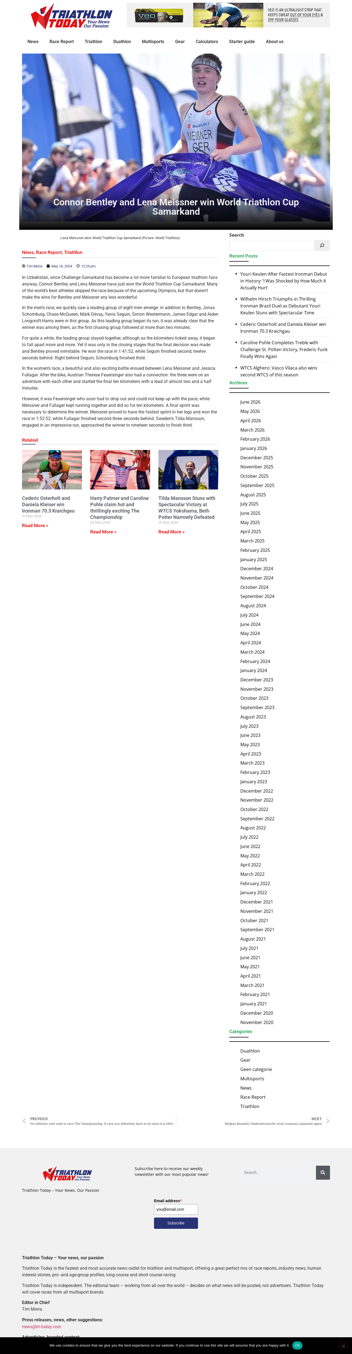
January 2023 (253, 782)
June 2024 (250, 624)
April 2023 (250, 754)
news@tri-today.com (41, 1326)
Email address (168, 1201)
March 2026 (252, 430)
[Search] (322, 245)
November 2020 (256, 1022)
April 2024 (250, 643)
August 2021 (253, 939)
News (33, 41)
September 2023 (257, 707)
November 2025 (256, 467)
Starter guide (242, 41)
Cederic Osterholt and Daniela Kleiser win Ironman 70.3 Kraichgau (48, 504)
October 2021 (254, 920)
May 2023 (250, 745)
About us (275, 41)
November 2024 (256, 578)
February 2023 (255, 772)
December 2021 (256, 902)
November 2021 (256, 911)
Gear (180, 41)
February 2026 (255, 439)
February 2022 (255, 883)
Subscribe (176, 1223)
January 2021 (253, 1004)
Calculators (207, 41)
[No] (343, 1345)
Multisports (153, 41)
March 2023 (252, 763)
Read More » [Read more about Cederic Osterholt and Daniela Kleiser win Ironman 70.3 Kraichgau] (35, 525)
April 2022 (250, 865)
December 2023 (256, 680)
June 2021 (250, 957)
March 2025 (252, 541)
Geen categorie (256, 1069)
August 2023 (253, 717)
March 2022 (252, 874)
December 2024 (256, 569)
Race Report (62, 41)
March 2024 (252, 652)
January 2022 (253, 892)
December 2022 (256, 791)
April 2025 (250, 531)
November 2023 (256, 689)
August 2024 (253, 606)
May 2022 (250, 855)
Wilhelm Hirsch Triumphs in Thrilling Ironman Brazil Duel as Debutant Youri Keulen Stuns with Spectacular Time (280, 306)
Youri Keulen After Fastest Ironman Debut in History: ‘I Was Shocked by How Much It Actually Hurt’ (283, 281)
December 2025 (256, 458)
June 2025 (250, 513)
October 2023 (254, 698)
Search (236, 235)
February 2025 (255, 550)
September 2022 (257, 819)
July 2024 (249, 615)
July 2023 (249, 726)
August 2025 (253, 494)
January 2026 (253, 448)
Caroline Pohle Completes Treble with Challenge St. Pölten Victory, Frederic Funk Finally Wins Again (284, 349)
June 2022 (250, 846)
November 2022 (256, 800)
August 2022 (253, 828)
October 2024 (254, 587)
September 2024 (257, 596)
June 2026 (250, 402)
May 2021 (250, 967)
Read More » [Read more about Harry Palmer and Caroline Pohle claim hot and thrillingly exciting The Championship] (103, 532)
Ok (297, 1345)
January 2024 (253, 670)
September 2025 (257, 485)
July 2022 (249, 837)
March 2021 (252, 985)
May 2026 (250, 411)
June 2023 (250, 735)
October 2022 (254, 809)
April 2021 (250, 976)
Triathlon (93, 41)
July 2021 (249, 948)
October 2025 (254, 476)
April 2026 (250, 421)
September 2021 (257, 930)
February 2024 (255, 661)
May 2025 (250, 522)
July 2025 (249, 504)
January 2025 (253, 559)
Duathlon (122, 41)
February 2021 (255, 994)
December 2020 (256, 1013)
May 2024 (250, 633)
